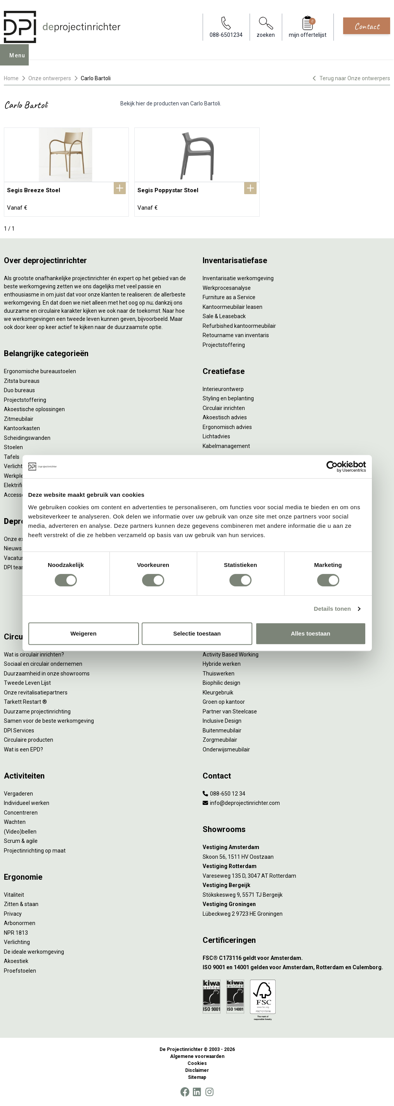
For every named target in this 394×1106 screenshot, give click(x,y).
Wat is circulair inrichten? (34, 654)
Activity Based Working (231, 654)
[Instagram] (209, 1092)
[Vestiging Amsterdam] (297, 847)
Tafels (11, 457)
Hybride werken (222, 664)
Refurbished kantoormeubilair (239, 326)
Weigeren (83, 633)
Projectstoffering (25, 400)
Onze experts (20, 539)
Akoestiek (16, 961)
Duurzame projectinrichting (37, 711)
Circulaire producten (28, 740)
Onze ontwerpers (49, 78)
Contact (366, 26)
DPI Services (19, 730)
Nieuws (13, 548)
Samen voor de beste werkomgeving (49, 721)
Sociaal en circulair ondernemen (43, 664)
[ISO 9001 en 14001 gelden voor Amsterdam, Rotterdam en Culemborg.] (297, 967)
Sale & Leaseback (224, 316)
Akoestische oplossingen (34, 409)
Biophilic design (221, 683)
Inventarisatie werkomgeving (238, 278)
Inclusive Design (222, 721)
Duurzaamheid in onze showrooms (47, 673)
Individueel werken (26, 803)
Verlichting (17, 466)
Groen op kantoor (224, 702)
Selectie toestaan (197, 633)
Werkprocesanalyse (227, 288)
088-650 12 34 (224, 794)
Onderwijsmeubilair (226, 749)
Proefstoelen (20, 971)
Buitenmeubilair (222, 730)
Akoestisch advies (225, 417)
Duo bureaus (19, 390)
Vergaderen (18, 794)
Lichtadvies (216, 436)
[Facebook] (184, 1092)
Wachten (15, 822)
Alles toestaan (310, 633)
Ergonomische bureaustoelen (40, 371)
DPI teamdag (20, 567)
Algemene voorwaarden (197, 1056)
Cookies (197, 1063)
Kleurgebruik (218, 692)
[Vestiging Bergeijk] (297, 885)
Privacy (13, 914)
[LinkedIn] (196, 1092)
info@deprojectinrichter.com (241, 803)
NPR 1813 (16, 933)
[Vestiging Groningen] (297, 904)
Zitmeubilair (18, 419)
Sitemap (197, 1077)
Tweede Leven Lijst (27, 683)
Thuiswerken (218, 673)
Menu (20, 60)
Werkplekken (19, 476)
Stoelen (13, 447)
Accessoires (19, 495)
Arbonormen (19, 923)
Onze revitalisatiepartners (36, 692)
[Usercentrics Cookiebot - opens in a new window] (332, 466)
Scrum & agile (21, 841)
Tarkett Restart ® (25, 702)
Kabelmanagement (226, 446)
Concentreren (21, 813)
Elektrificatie (19, 485)
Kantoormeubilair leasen (232, 307)
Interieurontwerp (223, 389)
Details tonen (332, 608)
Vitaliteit (14, 895)
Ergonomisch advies (227, 427)
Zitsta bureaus (22, 381)
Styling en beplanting (228, 398)
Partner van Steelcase (230, 711)
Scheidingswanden (27, 438)
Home (11, 78)
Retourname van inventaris (236, 335)
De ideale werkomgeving (34, 952)
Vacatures (16, 558)
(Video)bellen (20, 832)
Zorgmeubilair (220, 740)
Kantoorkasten (22, 428)
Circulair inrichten (224, 408)
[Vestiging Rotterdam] (297, 866)
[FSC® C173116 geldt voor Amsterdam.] (297, 958)
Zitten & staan (21, 904)
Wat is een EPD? (23, 749)
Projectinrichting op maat (35, 851)
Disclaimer (197, 1070)
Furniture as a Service (229, 297)
